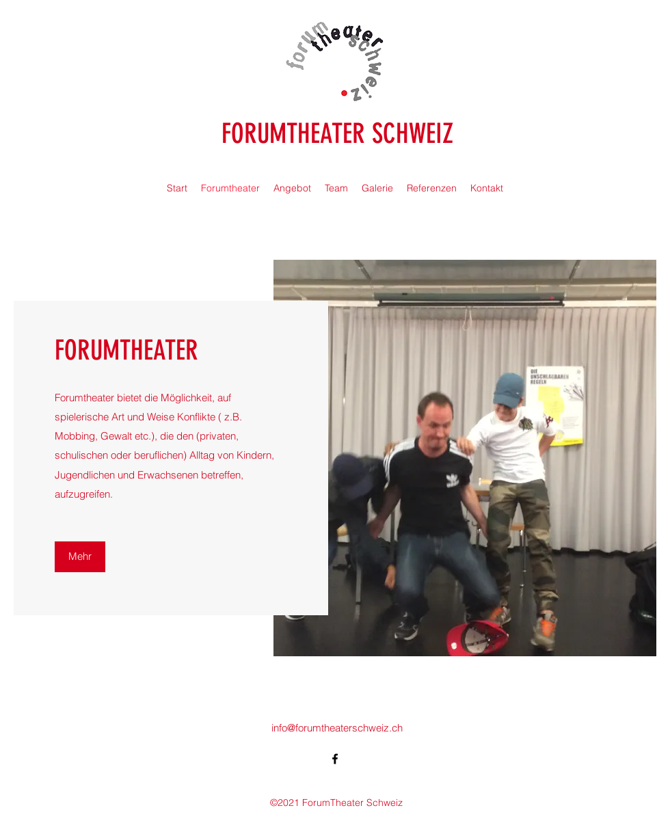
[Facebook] (335, 759)
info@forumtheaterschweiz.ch (337, 727)
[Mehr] (80, 556)
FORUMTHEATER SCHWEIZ (337, 134)
